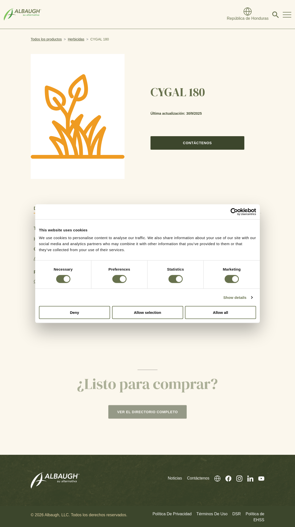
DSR (236, 513)
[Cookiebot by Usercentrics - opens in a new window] (234, 211)
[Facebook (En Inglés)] (225, 477)
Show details (235, 297)
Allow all (220, 312)
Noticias (175, 477)
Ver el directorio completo (147, 413)
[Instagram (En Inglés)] (236, 477)
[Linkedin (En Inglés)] (247, 477)
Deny (74, 312)
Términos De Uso (211, 513)
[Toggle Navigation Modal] (287, 14)
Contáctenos (197, 143)
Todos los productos (46, 39)
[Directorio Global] (248, 14)
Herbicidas (76, 39)
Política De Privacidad (172, 513)
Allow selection (147, 312)
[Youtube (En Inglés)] (258, 477)
